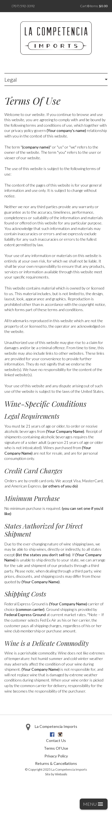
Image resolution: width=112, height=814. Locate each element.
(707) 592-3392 (23, 6)
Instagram (60, 734)
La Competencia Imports (56, 726)
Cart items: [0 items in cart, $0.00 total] (94, 6)
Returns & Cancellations (56, 763)
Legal (10, 79)
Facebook (52, 734)
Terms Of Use (56, 748)
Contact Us (56, 740)
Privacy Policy (56, 756)
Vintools (61, 774)
